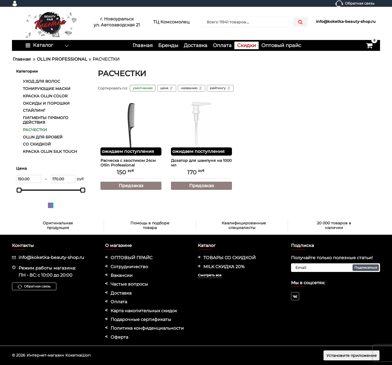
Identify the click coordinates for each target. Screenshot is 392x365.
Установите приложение (351, 355)
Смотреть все (210, 275)
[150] (28, 179)
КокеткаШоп (77, 355)
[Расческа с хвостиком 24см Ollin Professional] (130, 128)
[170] (63, 179)
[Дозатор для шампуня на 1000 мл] (201, 128)
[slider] (19, 190)
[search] (255, 22)
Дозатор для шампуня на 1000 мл (201, 165)
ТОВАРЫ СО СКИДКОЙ (229, 257)
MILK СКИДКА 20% (223, 266)
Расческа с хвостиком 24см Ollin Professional (130, 165)
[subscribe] (335, 267)
